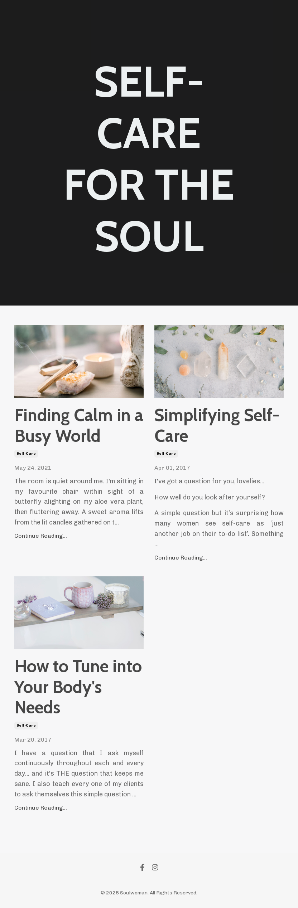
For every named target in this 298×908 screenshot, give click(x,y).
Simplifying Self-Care (217, 425)
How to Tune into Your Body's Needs (78, 687)
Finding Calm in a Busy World (78, 425)
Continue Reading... (40, 535)
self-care (26, 453)
